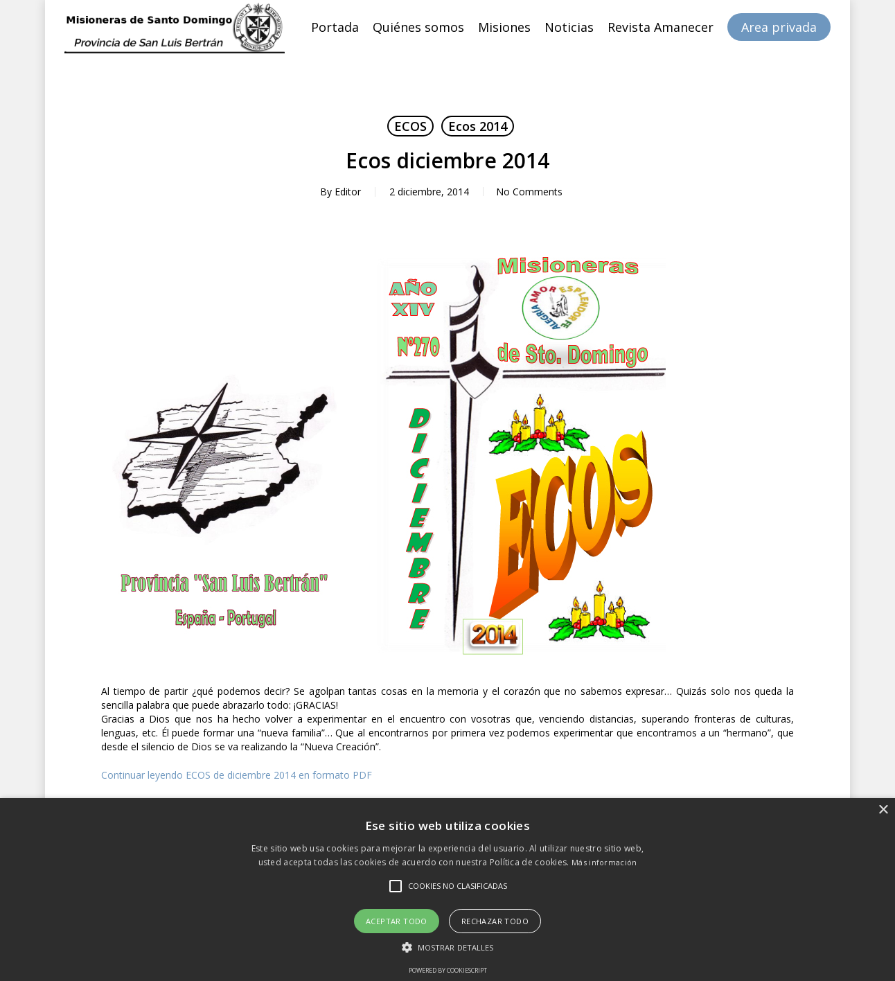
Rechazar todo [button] (495, 921)
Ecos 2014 (477, 126)
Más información (604, 862)
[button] (448, 947)
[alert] (447, 889)
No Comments (529, 191)
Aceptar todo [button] (396, 921)
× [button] (883, 810)
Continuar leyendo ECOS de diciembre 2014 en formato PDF (236, 774)
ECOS (410, 126)
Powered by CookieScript (448, 970)
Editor (346, 191)
